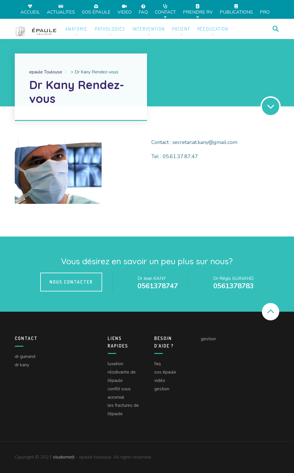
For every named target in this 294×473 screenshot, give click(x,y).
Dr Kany (22, 365)
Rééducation (212, 29)
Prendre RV (198, 9)
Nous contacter (71, 282)
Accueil (30, 9)
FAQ (143, 9)
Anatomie (76, 29)
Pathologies (110, 29)
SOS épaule (96, 9)
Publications (236, 9)
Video (124, 9)
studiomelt (64, 457)
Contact (165, 9)
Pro (265, 12)
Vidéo (159, 380)
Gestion (161, 389)
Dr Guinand (25, 356)
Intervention (149, 29)
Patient (181, 29)
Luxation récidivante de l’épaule (122, 372)
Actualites (61, 9)
